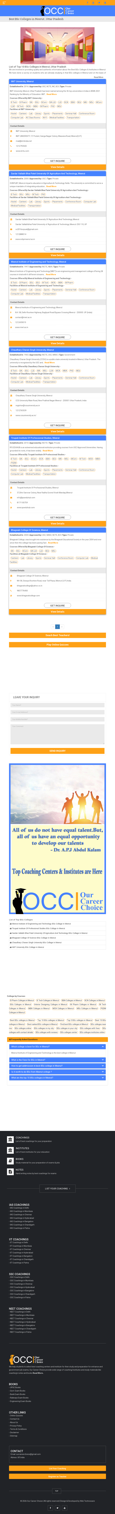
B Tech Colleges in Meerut (48, 1000)
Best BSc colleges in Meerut (22, 1020)
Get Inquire (57, 161)
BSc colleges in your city (67, 1028)
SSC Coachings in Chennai (21, 1284)
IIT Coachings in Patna (19, 1263)
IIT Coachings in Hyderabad (21, 1253)
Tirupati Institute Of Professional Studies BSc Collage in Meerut (38, 928)
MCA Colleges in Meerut (63, 1008)
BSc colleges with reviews (47, 1032)
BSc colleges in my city (44, 1028)
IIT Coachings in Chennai (20, 1249)
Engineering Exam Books (20, 1401)
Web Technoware (87, 1501)
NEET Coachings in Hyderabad (23, 1322)
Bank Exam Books (17, 1394)
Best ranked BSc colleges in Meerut (42, 1024)
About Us (14, 1422)
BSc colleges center (68, 1032)
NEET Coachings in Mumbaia (22, 1315)
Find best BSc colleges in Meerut (74, 1024)
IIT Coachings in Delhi (19, 1242)
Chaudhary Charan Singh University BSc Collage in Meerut (37, 942)
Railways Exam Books (19, 1398)
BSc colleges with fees (90, 1028)
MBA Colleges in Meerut (39, 1008)
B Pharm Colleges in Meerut (22, 1000)
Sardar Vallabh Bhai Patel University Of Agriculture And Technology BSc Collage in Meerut (49, 933)
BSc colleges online (23, 1028)
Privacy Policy (16, 1426)
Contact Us (14, 1419)
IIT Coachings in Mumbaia (21, 1246)
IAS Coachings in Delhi (19, 1208)
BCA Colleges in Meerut (95, 1000)
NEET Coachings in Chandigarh (23, 1329)
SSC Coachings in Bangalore (22, 1291)
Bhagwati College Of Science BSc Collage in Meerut (34, 938)
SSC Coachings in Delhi (19, 1277)
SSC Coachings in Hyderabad (22, 1287)
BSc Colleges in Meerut (20, 1004)
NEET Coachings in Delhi (20, 1312)
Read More (98, 77)
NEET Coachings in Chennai (21, 1318)
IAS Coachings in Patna (20, 1228)
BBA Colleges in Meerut (72, 1000)
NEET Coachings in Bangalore (22, 1325)
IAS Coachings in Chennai (21, 1215)
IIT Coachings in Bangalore (21, 1256)
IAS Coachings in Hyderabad (22, 1218)
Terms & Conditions (18, 1429)
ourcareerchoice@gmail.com (28, 1454)
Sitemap (13, 1436)
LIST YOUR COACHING (57, 1188)
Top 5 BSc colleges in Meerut (79, 1020)
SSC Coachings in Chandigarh (22, 1294)
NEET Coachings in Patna (20, 1332)
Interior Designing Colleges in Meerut (50, 1004)
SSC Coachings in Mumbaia (21, 1280)
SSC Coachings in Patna (20, 1297)
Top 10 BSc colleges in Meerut (51, 1020)
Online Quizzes (16, 1416)
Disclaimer (14, 1432)
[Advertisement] (57, 670)
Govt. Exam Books (17, 1391)
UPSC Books (15, 1387)
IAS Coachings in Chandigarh (22, 1225)
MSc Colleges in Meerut (87, 1008)
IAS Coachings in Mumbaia (21, 1211)
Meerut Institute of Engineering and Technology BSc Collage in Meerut (41, 924)
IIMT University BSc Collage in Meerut (28, 947)
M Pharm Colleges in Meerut (83, 1004)
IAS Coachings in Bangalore (21, 1221)
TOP (56, 1491)
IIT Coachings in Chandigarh (22, 1259)
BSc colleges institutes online (92, 1032)
